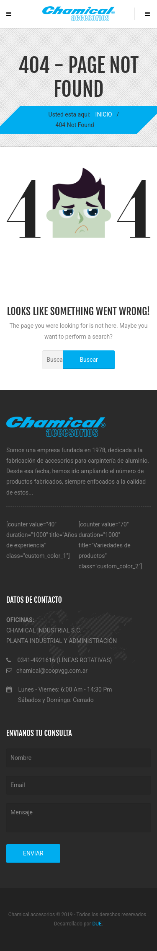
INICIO (103, 114)
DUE (96, 924)
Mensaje (78, 817)
